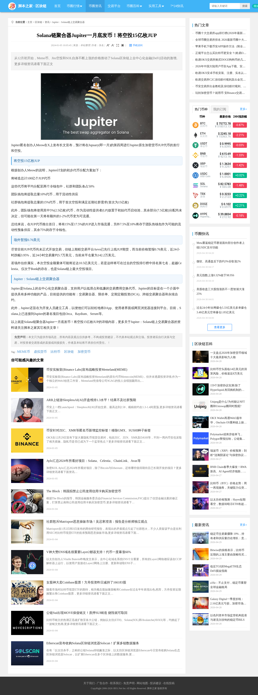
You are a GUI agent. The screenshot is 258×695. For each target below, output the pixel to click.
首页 (57, 6)
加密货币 (84, 351)
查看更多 (219, 327)
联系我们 (115, 683)
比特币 (55, 351)
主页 (29, 22)
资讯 (47, 22)
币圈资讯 (95, 6)
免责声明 (129, 683)
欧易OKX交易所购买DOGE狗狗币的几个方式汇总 (226, 59)
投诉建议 (155, 683)
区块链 (40, 6)
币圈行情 (73, 6)
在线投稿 (169, 683)
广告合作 (102, 683)
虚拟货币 (40, 351)
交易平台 (114, 6)
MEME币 (23, 351)
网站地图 (142, 683)
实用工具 (155, 6)
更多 (243, 109)
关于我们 (89, 683)
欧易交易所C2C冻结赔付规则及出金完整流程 (223, 79)
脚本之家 (25, 6)
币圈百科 (133, 6)
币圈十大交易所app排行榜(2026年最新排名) (222, 33)
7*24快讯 (177, 6)
